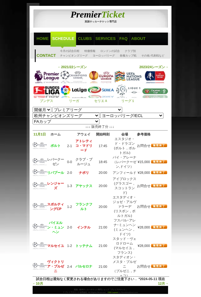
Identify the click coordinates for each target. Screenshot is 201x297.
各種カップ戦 (128, 55)
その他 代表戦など (152, 55)
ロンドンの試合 (110, 51)
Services (105, 38)
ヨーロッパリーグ (104, 55)
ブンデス (46, 99)
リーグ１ (128, 99)
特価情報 (89, 51)
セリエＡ (100, 99)
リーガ (73, 99)
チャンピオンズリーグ (74, 55)
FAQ (123, 38)
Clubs (85, 38)
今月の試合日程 (69, 51)
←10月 (38, 283)
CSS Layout (113, 292)
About (138, 38)
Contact (46, 55)
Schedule (63, 38)
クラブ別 (130, 51)
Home (43, 38)
